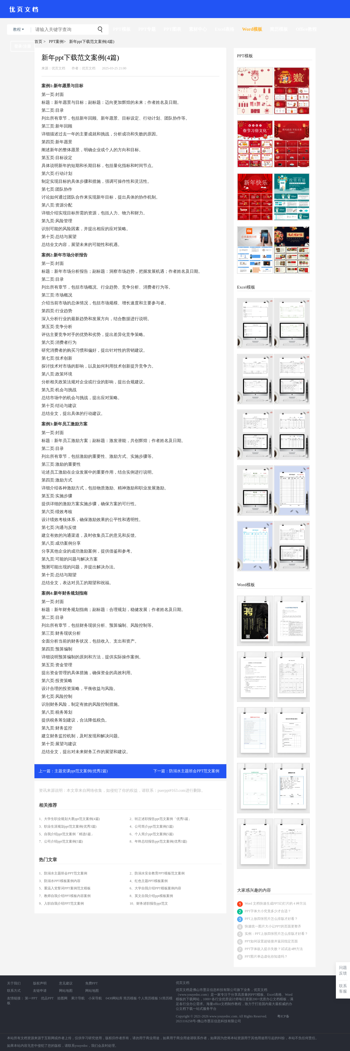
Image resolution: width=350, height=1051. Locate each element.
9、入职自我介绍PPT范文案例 (61, 903)
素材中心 (198, 29)
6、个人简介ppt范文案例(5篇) (151, 834)
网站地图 (66, 991)
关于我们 (14, 983)
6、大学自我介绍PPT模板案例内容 (155, 888)
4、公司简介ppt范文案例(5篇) (151, 826)
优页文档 (58, 68)
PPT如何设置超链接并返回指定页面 (271, 941)
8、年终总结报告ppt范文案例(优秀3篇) (158, 841)
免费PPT (91, 983)
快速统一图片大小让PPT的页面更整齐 (273, 926)
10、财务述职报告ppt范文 (149, 903)
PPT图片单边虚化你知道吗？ (266, 956)
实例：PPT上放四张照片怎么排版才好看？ (276, 934)
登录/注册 (22, 46)
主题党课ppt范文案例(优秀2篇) (81, 771)
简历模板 (279, 29)
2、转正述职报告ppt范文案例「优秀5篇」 (160, 819)
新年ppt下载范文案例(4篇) (91, 41)
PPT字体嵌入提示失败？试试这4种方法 (274, 949)
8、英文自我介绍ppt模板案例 (151, 896)
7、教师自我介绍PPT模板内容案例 (65, 896)
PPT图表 (172, 29)
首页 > (39, 41)
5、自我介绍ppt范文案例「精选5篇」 (66, 834)
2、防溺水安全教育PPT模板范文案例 (157, 873)
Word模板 (252, 29)
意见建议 (66, 983)
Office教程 (306, 29)
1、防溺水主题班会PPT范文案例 (63, 873)
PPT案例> (57, 41)
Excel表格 (224, 29)
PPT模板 (121, 29)
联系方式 (14, 991)
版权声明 (40, 983)
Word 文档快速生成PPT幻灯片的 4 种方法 (275, 903)
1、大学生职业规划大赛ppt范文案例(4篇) (69, 819)
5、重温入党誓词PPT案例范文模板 (65, 888)
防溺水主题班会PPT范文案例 (194, 771)
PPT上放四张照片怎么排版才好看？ (271, 919)
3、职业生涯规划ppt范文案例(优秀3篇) (67, 826)
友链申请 (40, 991)
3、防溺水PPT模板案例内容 (59, 881)
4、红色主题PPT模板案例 (149, 881)
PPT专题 (147, 29)
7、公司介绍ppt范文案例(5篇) (61, 841)
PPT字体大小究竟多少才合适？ (268, 911)
